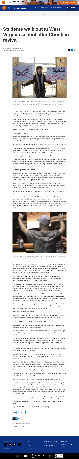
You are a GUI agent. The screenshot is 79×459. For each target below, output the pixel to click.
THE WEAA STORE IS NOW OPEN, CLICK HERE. (39, 14)
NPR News (21, 412)
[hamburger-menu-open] (3, 2)
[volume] (9, 8)
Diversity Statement (49, 445)
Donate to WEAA (69, 2)
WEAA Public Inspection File (51, 441)
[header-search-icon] (59, 2)
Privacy (30, 445)
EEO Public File (32, 448)
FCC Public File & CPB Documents (66, 445)
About (29, 441)
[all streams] (71, 8)
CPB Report (64, 441)
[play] (4, 8)
